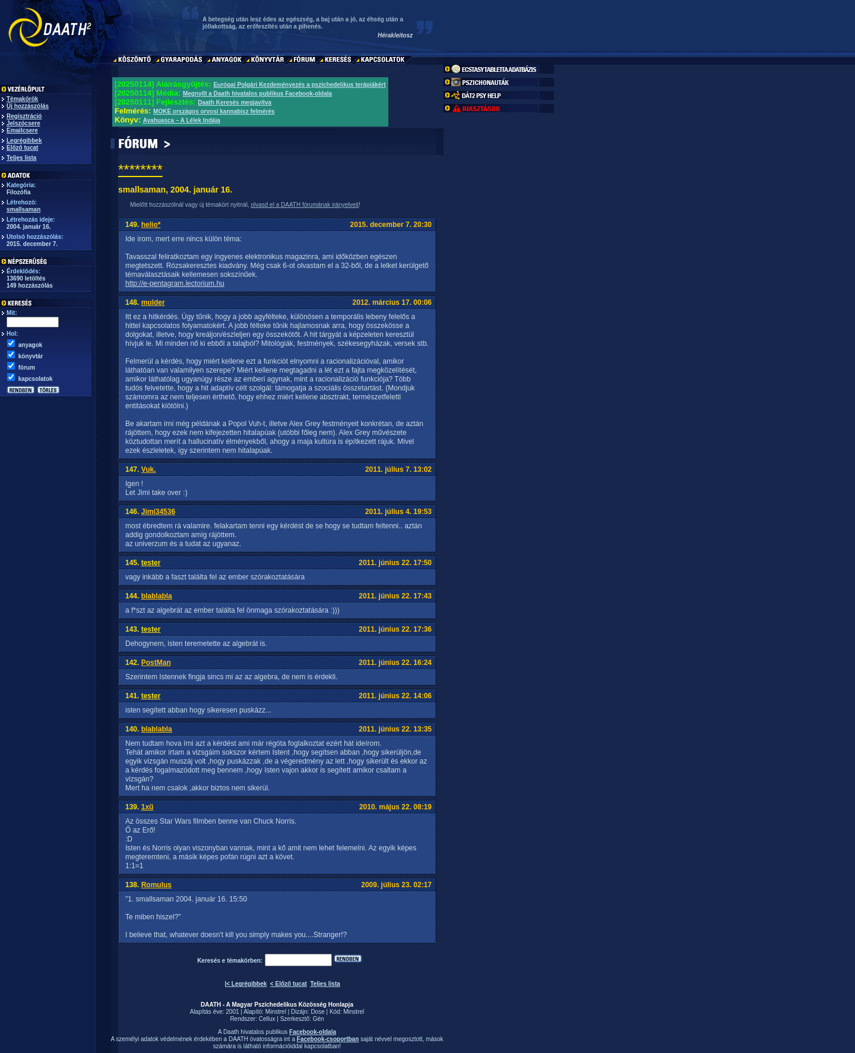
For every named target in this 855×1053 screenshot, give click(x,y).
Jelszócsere (23, 123)
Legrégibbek (24, 140)
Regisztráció (24, 116)
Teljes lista (21, 158)
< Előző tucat (288, 984)
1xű (147, 807)
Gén (318, 1019)
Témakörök (22, 99)
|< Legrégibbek (245, 984)
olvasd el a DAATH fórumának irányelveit (305, 204)
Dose (317, 1011)
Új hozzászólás (28, 106)
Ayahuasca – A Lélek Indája (181, 120)
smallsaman (23, 209)
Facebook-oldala (312, 1032)
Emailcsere (22, 130)
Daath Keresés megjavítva (234, 102)
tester (151, 563)
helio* (151, 224)
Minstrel (275, 1011)
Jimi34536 (158, 511)
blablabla (156, 596)
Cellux (267, 1019)
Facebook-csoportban (328, 1039)
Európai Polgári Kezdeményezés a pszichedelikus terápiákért (299, 84)
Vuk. (148, 469)
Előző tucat (22, 147)
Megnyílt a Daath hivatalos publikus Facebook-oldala (257, 93)
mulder (153, 302)
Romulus (156, 885)
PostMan (156, 662)
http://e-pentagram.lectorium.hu (174, 283)
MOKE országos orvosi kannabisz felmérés (214, 111)
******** (140, 170)
